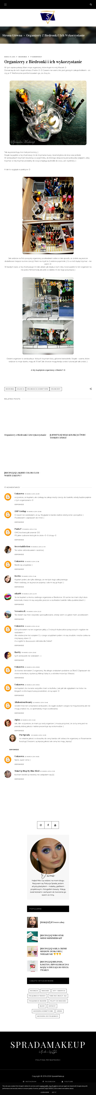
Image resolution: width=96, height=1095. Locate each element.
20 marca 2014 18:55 (32, 756)
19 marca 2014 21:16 (29, 529)
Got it (54, 1092)
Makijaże (45, 991)
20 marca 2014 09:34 (32, 685)
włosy (42, 1006)
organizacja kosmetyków (37, 389)
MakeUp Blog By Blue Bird (27, 771)
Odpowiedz (19, 504)
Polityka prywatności (48, 1060)
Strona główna (12, 35)
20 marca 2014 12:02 (28, 720)
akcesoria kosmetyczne (43, 1011)
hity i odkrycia (59, 991)
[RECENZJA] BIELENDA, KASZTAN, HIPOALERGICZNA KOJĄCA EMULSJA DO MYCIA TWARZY (54, 965)
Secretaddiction (22, 546)
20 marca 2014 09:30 (32, 667)
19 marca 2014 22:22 (33, 611)
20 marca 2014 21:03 (47, 771)
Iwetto (18, 576)
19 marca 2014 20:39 (32, 494)
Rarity (18, 652)
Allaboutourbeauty (23, 702)
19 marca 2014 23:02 (29, 652)
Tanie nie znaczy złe (58, 996)
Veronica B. (20, 611)
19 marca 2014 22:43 (32, 626)
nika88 (18, 593)
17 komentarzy (36, 57)
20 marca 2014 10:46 (40, 702)
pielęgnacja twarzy (37, 996)
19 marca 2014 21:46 (29, 576)
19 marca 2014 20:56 (34, 511)
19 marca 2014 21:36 (32, 561)
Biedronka (23, 57)
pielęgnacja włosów (37, 1001)
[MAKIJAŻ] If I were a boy (52, 922)
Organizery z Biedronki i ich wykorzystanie (25, 435)
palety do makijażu (58, 1001)
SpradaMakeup (48, 1044)
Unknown (19, 493)
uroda (59, 1011)
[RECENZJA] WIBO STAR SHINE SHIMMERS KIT (52, 937)
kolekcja (21, 389)
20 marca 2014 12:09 (38, 735)
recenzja (34, 991)
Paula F (18, 529)
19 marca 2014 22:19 (29, 594)
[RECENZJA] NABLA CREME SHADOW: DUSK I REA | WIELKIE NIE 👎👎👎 (53, 951)
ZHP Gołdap (20, 511)
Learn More (45, 1092)
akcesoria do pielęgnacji (47, 1016)
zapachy (52, 1006)
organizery (56, 389)
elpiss (17, 719)
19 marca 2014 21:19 (38, 547)
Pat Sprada (24, 735)
